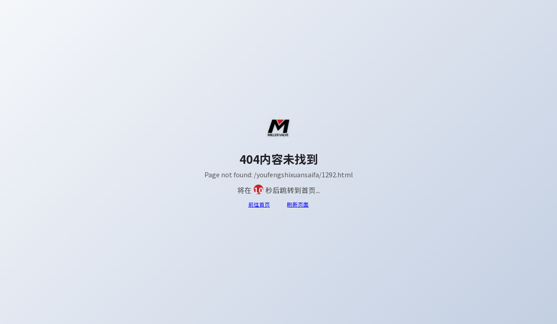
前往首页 (259, 204)
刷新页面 (298, 204)
